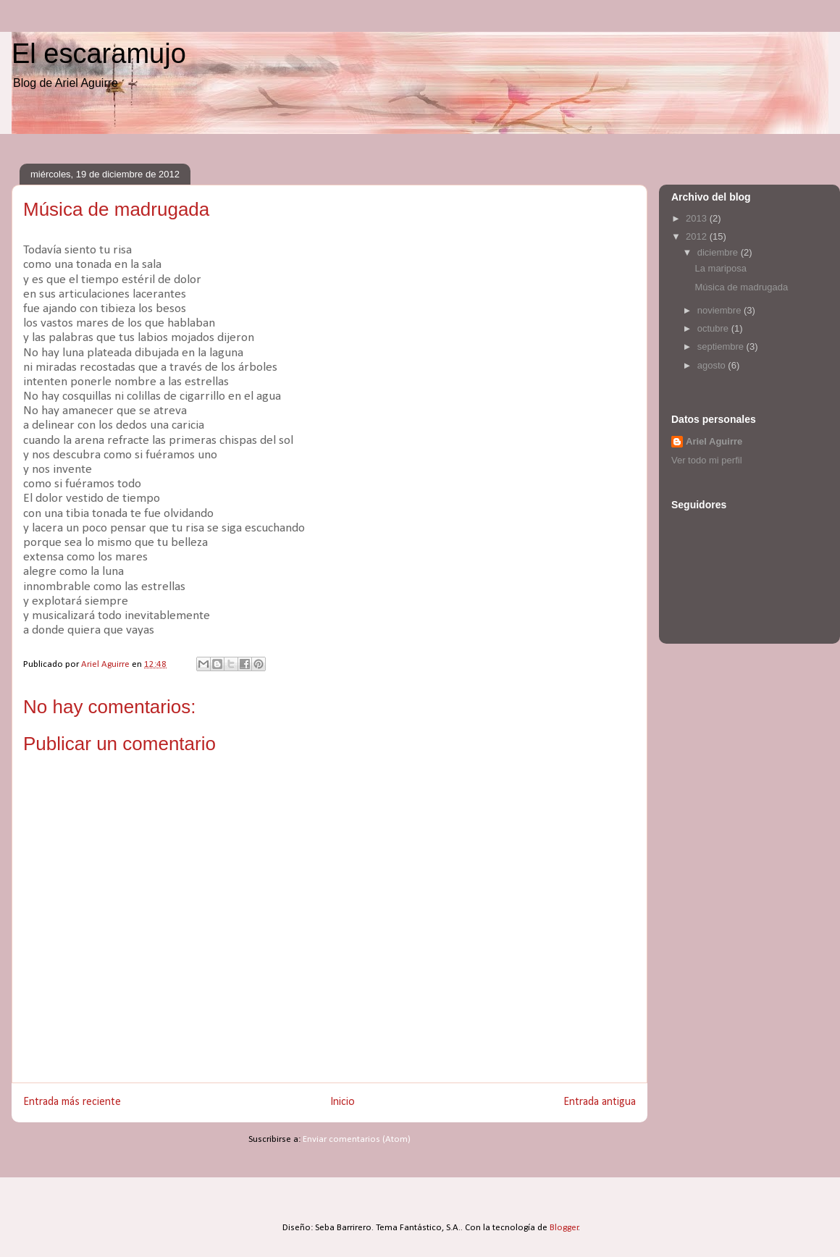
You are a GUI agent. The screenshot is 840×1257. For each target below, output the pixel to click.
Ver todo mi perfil (706, 460)
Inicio (342, 1102)
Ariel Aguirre (714, 441)
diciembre (719, 252)
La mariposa (720, 268)
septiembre (722, 346)
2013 (698, 218)
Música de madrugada (741, 287)
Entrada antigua (599, 1102)
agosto (712, 365)
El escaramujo (99, 53)
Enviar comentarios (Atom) (357, 1139)
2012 (698, 236)
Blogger (564, 1227)
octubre (714, 328)
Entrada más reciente (72, 1102)
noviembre (720, 310)
